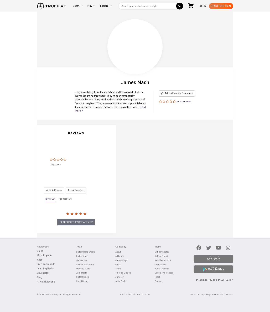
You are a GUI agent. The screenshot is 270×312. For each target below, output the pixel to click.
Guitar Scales (82, 277)
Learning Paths (45, 268)
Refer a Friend (161, 256)
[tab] (54, 190)
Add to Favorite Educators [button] (177, 93)
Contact (158, 281)
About (118, 252)
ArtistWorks (121, 281)
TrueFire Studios (123, 273)
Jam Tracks (81, 273)
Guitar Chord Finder (85, 265)
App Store (213, 258)
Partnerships (121, 260)
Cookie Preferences (164, 273)
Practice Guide (83, 269)
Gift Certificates (162, 252)
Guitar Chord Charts (85, 252)
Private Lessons (46, 281)
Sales (40, 251)
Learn (77, 5)
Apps (40, 260)
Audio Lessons (162, 269)
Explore (105, 5)
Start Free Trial (221, 6)
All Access (43, 246)
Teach (157, 277)
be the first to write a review (76, 222)
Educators (43, 273)
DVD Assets (160, 265)
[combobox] (150, 6)
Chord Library (82, 281)
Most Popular (44, 255)
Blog (39, 277)
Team (118, 269)
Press (118, 265)
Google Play (213, 268)
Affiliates (119, 256)
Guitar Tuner (82, 256)
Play (91, 5)
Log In (202, 6)
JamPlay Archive (163, 260)
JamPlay (119, 277)
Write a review (184, 101)
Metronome (81, 260)
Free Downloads (46, 264)
